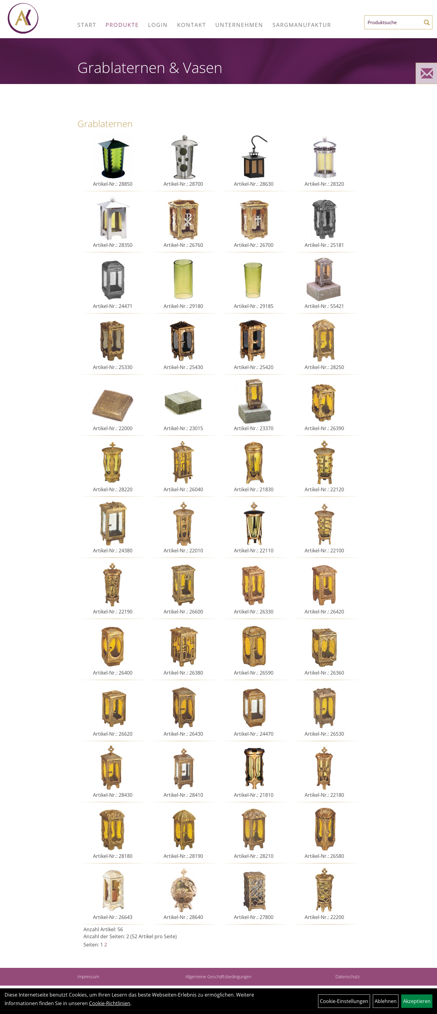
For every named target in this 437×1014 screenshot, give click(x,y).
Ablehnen (386, 1001)
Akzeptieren (417, 1001)
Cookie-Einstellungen (344, 1001)
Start (86, 24)
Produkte (122, 24)
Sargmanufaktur (301, 24)
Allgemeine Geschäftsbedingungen (218, 976)
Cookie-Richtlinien (109, 1003)
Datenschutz (347, 976)
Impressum (88, 976)
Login (158, 24)
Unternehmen (239, 24)
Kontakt (191, 24)
